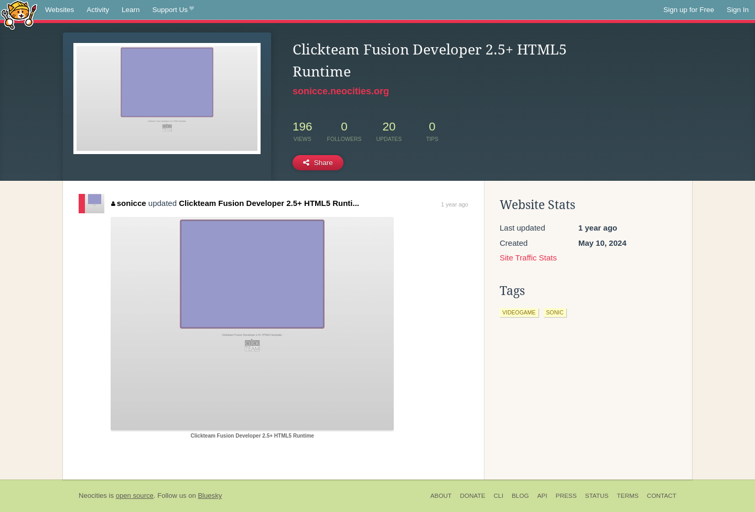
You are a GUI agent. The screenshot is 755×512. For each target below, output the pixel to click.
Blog (520, 495)
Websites (59, 10)
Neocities (93, 495)
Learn (131, 10)
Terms (628, 495)
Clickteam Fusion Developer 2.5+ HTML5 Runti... (269, 203)
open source (135, 495)
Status (597, 495)
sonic (555, 312)
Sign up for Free (688, 10)
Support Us (173, 10)
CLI (498, 495)
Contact (661, 495)
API (542, 495)
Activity (98, 10)
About (441, 495)
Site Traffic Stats (528, 257)
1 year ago (454, 204)
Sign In (738, 10)
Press (566, 495)
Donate (472, 495)
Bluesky (210, 495)
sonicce (128, 203)
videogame (519, 312)
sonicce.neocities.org (341, 91)
